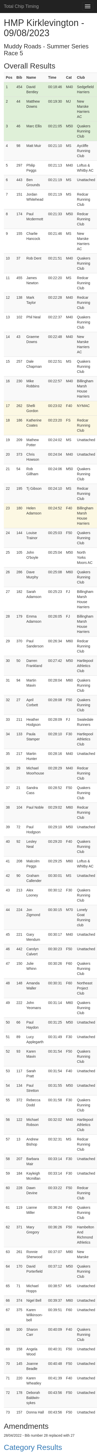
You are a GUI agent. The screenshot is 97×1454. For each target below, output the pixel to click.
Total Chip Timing (21, 6)
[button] (48, 1447)
